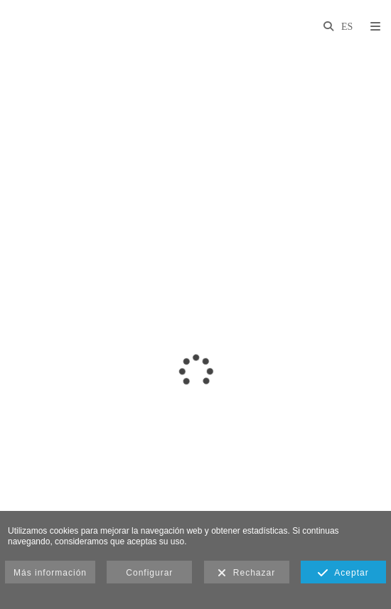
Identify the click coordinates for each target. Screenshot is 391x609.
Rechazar (246, 573)
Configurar (149, 573)
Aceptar (343, 573)
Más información (50, 573)
